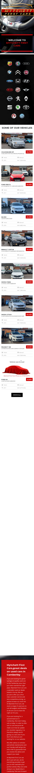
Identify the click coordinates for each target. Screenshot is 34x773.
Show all (17, 395)
